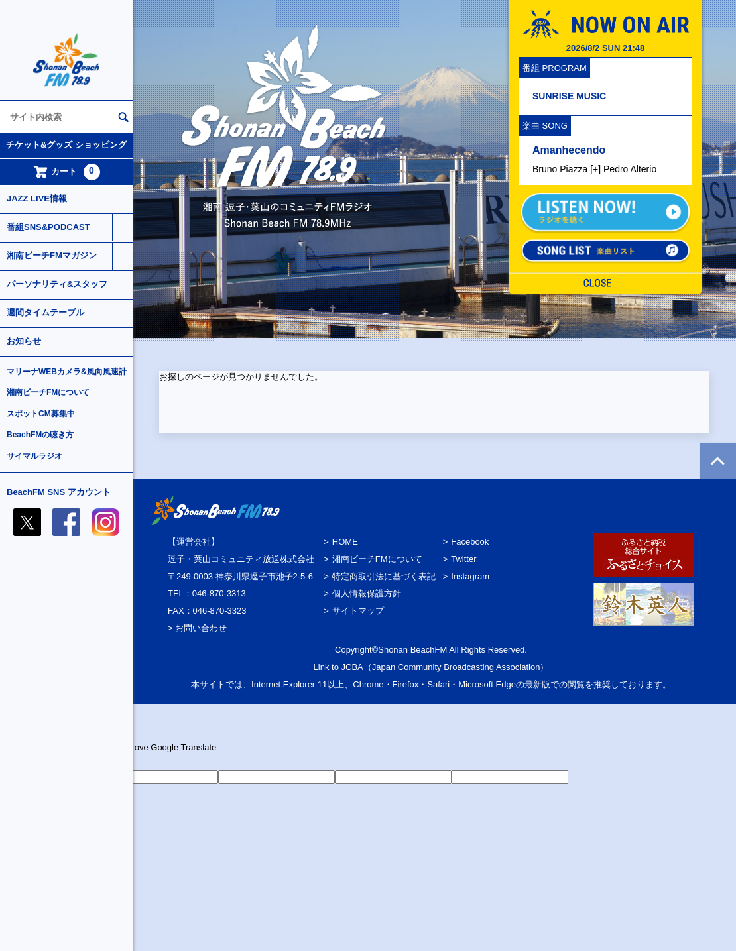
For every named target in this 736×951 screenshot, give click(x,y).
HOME (345, 542)
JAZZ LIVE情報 (37, 198)
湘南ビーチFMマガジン (52, 255)
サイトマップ (358, 611)
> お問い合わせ (197, 628)
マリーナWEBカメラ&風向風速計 (67, 371)
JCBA (352, 667)
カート (66, 172)
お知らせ (24, 341)
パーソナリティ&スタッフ (57, 284)
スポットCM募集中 (41, 413)
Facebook (470, 542)
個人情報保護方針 (366, 593)
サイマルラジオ (34, 456)
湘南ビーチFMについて (48, 392)
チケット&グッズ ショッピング (66, 145)
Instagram (470, 576)
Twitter (463, 559)
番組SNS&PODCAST (48, 227)
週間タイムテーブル (45, 312)
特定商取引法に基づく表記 (384, 576)
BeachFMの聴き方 (40, 434)
